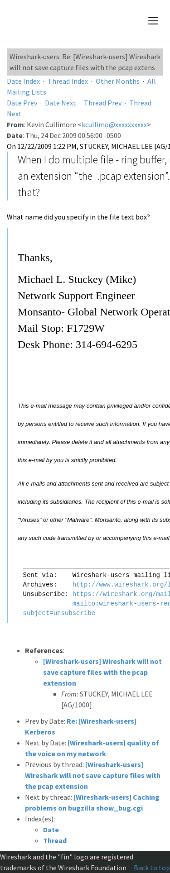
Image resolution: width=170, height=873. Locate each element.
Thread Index (68, 81)
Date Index (23, 81)
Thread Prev (102, 102)
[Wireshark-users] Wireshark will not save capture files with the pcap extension (102, 672)
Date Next (60, 102)
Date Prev (22, 102)
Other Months (118, 81)
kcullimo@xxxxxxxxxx (114, 124)
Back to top (152, 867)
